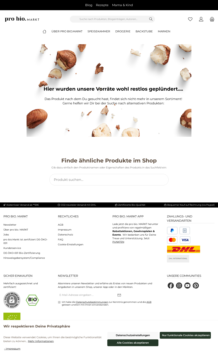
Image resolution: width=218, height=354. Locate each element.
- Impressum (12, 348)
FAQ (60, 239)
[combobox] (108, 19)
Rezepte (102, 5)
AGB (60, 224)
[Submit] (119, 295)
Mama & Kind (122, 5)
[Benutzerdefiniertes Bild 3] (178, 240)
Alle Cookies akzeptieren (133, 342)
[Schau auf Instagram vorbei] (179, 285)
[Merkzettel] (190, 19)
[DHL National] (183, 249)
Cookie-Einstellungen (70, 244)
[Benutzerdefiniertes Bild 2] (184, 230)
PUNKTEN (118, 241)
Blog (88, 5)
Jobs (6, 234)
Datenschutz (65, 234)
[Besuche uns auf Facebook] (171, 285)
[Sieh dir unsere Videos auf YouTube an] (187, 285)
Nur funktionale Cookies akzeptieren (186, 335)
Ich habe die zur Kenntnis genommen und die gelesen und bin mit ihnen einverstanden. (106, 303)
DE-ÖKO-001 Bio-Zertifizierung (21, 252)
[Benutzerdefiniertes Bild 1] (172, 230)
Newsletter (9, 224)
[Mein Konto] (201, 19)
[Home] (47, 31)
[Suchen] (151, 19)
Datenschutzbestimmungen (92, 302)
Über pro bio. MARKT (15, 229)
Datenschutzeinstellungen (133, 335)
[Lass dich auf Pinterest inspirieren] (196, 285)
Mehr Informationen (41, 341)
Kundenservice (12, 248)
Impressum (65, 229)
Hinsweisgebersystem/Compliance (24, 257)
